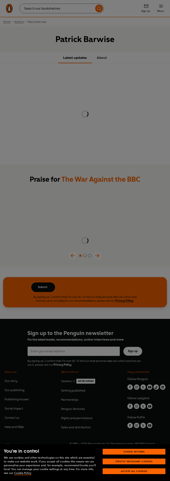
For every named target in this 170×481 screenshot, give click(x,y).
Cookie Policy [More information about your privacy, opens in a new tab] (22, 473)
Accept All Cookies (134, 471)
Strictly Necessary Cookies (134, 461)
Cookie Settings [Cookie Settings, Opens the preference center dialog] (134, 451)
